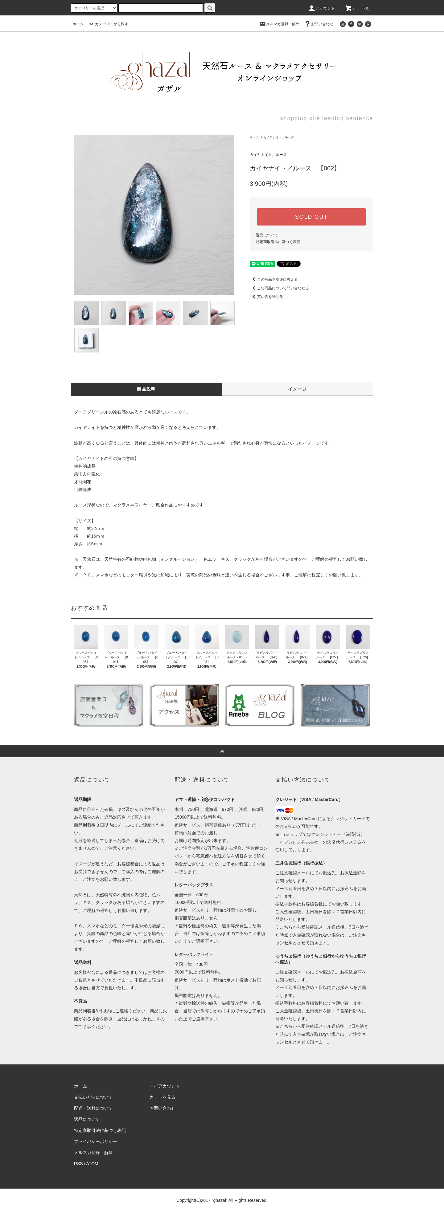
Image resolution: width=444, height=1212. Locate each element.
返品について (267, 235)
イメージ (297, 389)
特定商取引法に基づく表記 (278, 242)
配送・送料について (93, 1108)
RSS (78, 1163)
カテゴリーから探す (108, 24)
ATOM (92, 1163)
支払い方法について (93, 1097)
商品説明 (146, 389)
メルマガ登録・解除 (279, 24)
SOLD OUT (311, 217)
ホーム (78, 24)
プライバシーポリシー (95, 1141)
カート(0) (357, 8)
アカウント (321, 8)
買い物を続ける (266, 297)
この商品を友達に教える (274, 279)
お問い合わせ (318, 24)
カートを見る (162, 1097)
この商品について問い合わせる (279, 288)
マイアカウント (165, 1086)
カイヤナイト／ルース (278, 137)
